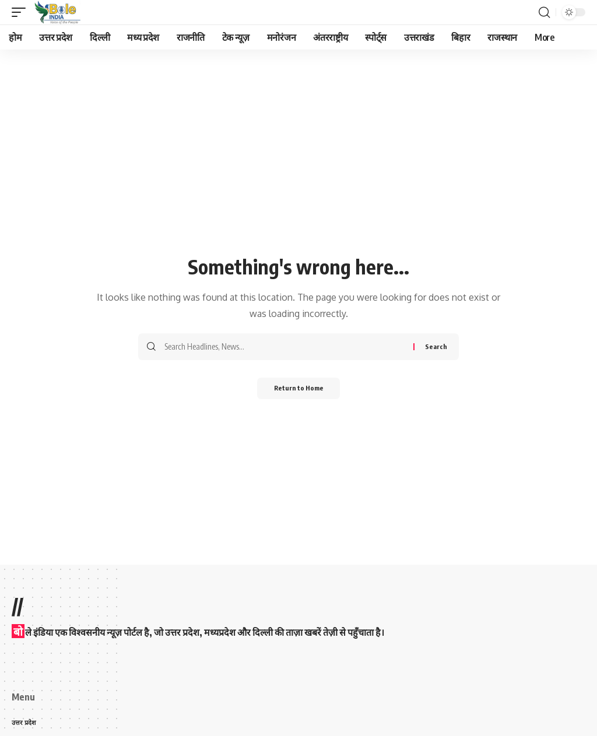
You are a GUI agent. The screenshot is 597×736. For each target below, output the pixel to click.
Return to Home (299, 389)
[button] (21, 12)
